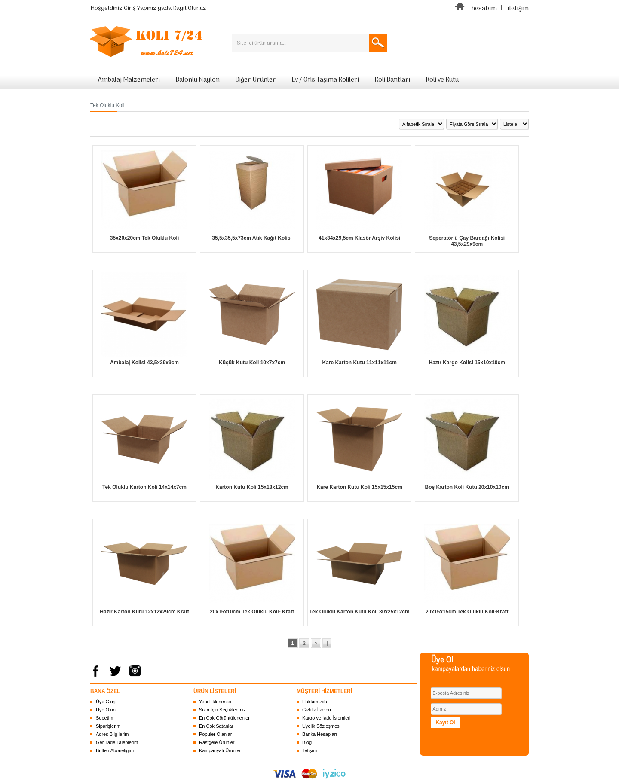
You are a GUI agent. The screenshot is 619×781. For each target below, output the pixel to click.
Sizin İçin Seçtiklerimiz (222, 709)
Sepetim (104, 717)
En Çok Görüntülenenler (224, 717)
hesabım (484, 8)
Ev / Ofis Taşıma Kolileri (325, 80)
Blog (307, 742)
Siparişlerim (108, 726)
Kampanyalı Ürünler (220, 750)
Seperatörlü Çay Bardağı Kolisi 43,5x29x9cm (467, 241)
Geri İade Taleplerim (117, 742)
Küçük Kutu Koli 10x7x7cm (252, 363)
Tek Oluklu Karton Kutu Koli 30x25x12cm (360, 612)
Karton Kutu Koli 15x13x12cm (251, 487)
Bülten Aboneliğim (115, 750)
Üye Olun (106, 709)
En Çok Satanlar (216, 726)
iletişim (518, 8)
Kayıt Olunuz (189, 8)
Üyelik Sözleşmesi (321, 726)
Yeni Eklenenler (215, 701)
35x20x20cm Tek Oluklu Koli (144, 238)
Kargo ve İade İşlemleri (326, 717)
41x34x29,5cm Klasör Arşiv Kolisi (359, 238)
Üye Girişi (106, 701)
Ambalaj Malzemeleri (129, 80)
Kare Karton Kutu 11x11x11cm (359, 363)
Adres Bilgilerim (112, 734)
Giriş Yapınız (140, 8)
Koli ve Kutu (442, 80)
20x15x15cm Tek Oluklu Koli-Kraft (467, 612)
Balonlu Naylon (197, 80)
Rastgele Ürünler (217, 742)
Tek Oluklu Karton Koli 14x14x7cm (144, 487)
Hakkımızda (314, 701)
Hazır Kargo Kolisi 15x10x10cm (467, 363)
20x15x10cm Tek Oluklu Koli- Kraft (252, 612)
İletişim (309, 750)
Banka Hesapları (319, 734)
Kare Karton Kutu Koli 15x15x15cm (359, 487)
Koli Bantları (392, 80)
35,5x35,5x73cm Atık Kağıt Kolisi (252, 238)
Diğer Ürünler (255, 80)
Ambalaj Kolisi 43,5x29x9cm (144, 363)
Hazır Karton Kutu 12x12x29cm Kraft (144, 612)
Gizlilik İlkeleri (316, 709)
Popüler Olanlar (215, 734)
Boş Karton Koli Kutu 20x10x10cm (467, 487)
